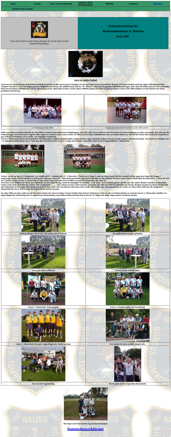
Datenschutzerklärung (85, 429)
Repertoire (157, 4)
